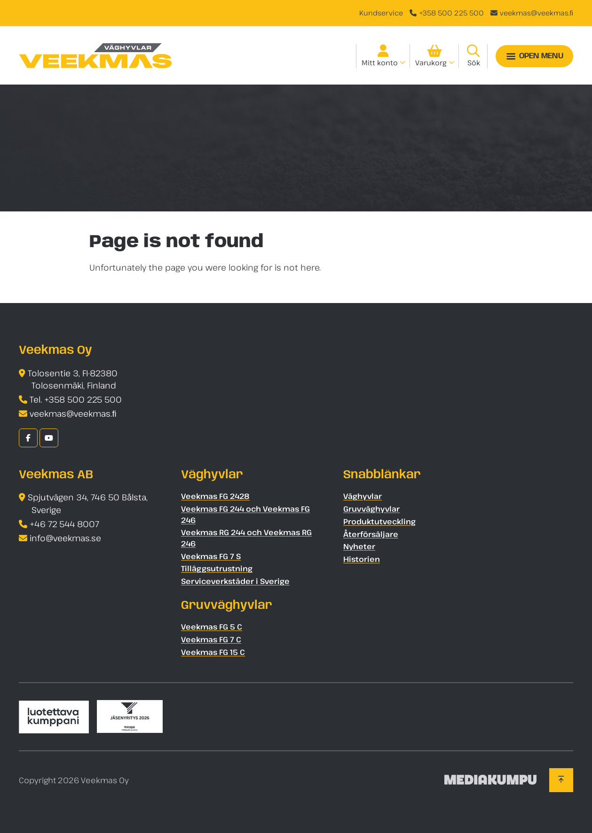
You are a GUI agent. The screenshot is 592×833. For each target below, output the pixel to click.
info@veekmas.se (65, 538)
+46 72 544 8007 (64, 523)
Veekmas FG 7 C (211, 639)
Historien (361, 559)
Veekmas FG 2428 (215, 496)
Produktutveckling (379, 521)
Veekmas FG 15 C (213, 652)
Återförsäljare (370, 534)
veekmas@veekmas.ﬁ (537, 12)
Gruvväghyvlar (371, 509)
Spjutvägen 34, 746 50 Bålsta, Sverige (88, 503)
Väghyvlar (362, 496)
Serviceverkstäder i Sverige (235, 581)
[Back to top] (561, 780)
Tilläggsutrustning (217, 568)
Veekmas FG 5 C (211, 627)
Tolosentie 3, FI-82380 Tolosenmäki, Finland (73, 379)
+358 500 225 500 (451, 12)
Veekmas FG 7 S (211, 556)
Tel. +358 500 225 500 (76, 399)
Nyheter (359, 546)
